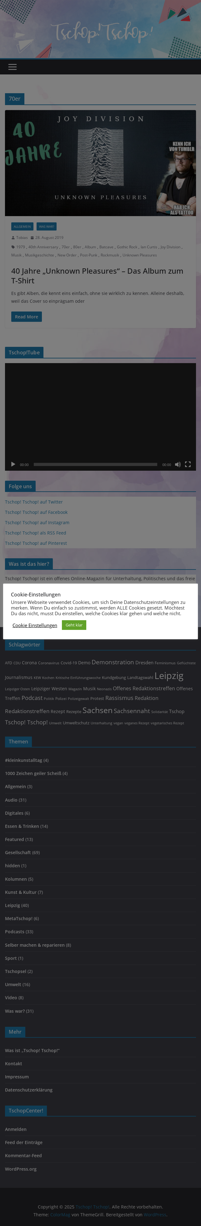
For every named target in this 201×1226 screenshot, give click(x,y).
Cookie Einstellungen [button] (35, 625)
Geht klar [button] (74, 625)
